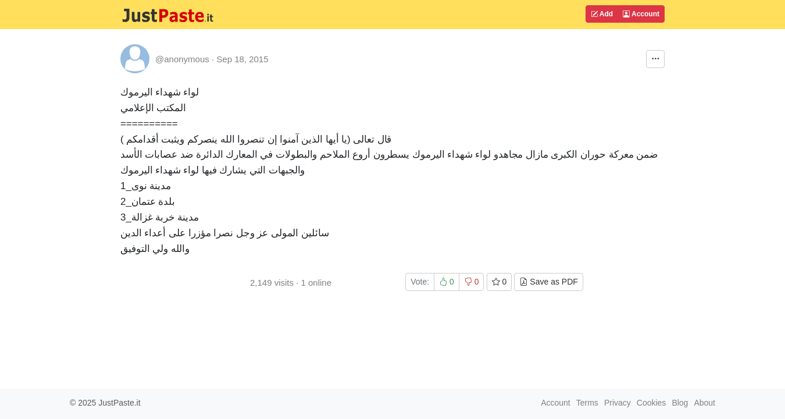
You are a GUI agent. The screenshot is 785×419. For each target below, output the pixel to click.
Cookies (651, 402)
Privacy (617, 402)
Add (602, 14)
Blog (680, 402)
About (704, 402)
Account (641, 14)
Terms (587, 402)
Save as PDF (548, 281)
